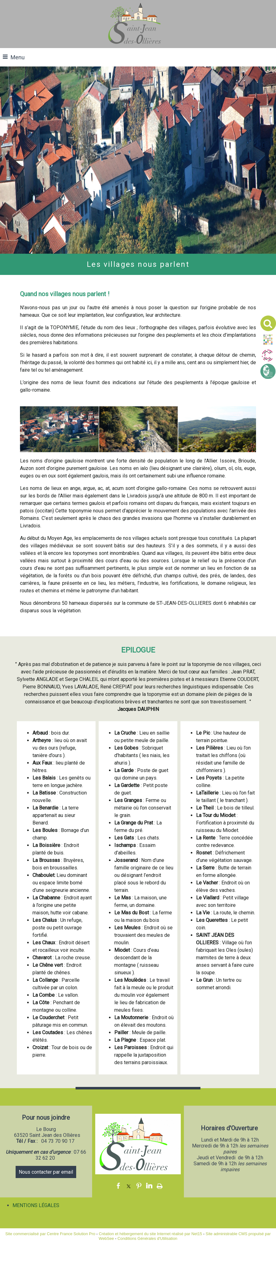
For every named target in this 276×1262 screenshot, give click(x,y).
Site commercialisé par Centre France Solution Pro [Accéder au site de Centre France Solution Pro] (50, 1233)
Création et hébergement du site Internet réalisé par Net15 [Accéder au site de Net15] (150, 1233)
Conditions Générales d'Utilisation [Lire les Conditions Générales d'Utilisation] (147, 1238)
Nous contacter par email (46, 1172)
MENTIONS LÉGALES (35, 1205)
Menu (18, 57)
